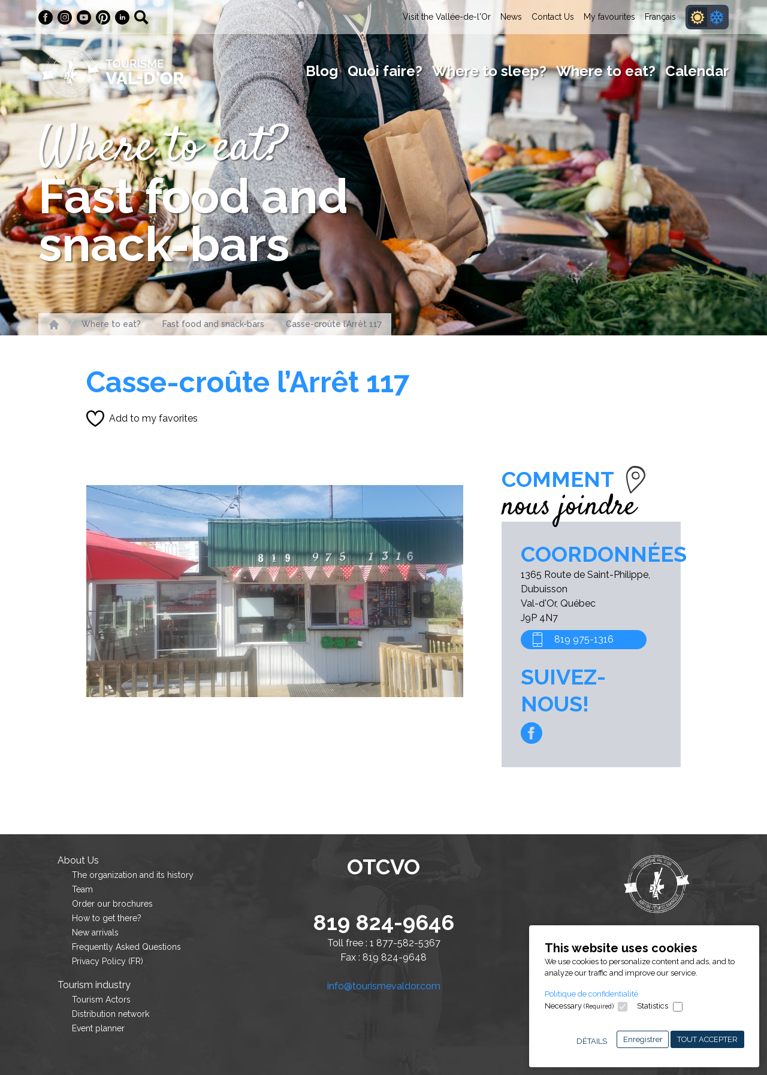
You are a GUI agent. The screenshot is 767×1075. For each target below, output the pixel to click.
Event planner (98, 1028)
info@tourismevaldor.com (383, 986)
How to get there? (106, 918)
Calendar (697, 71)
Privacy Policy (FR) (107, 961)
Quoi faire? (385, 71)
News (511, 17)
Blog (322, 71)
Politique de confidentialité (591, 993)
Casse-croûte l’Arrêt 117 (334, 324)
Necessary (579, 1005)
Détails (591, 1041)
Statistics (652, 1005)
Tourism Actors (101, 999)
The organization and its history (133, 875)
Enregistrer (643, 1039)
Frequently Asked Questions (126, 947)
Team (82, 889)
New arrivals (95, 932)
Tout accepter (707, 1039)
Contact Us (553, 17)
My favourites (609, 17)
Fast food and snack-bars (213, 324)
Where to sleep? (489, 71)
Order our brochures (112, 904)
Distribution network (110, 1014)
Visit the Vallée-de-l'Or (447, 17)
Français (660, 17)
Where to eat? (606, 71)
